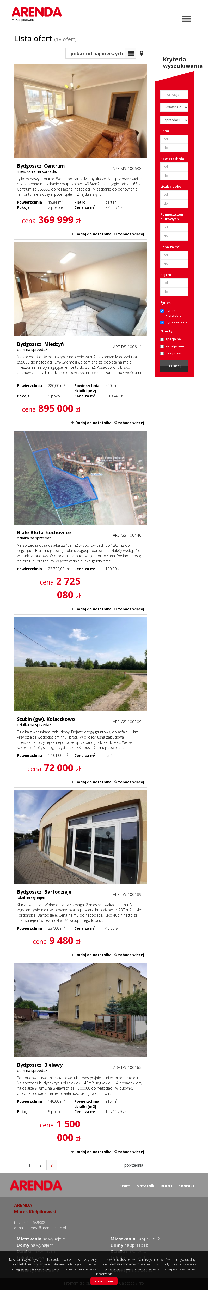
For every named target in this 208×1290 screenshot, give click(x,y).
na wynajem (41, 1239)
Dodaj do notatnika (93, 233)
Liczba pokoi (171, 186)
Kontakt (186, 1185)
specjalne (170, 339)
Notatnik (145, 1185)
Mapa (141, 53)
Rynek (165, 302)
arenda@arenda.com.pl (46, 1227)
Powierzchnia (172, 158)
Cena (164, 130)
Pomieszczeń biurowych (171, 217)
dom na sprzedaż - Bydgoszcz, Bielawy (80, 1060)
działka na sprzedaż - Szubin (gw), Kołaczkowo (80, 702)
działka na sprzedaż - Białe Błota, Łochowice (80, 522)
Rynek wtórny (173, 322)
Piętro (165, 274)
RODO (166, 1185)
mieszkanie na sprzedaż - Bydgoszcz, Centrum (80, 151)
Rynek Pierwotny (170, 313)
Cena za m (169, 247)
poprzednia (133, 1165)
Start (124, 1185)
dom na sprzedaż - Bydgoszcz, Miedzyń (80, 335)
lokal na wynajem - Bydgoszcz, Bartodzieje (80, 875)
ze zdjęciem (172, 346)
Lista (130, 53)
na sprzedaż (135, 1239)
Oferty (166, 331)
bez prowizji (172, 353)
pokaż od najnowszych (97, 53)
